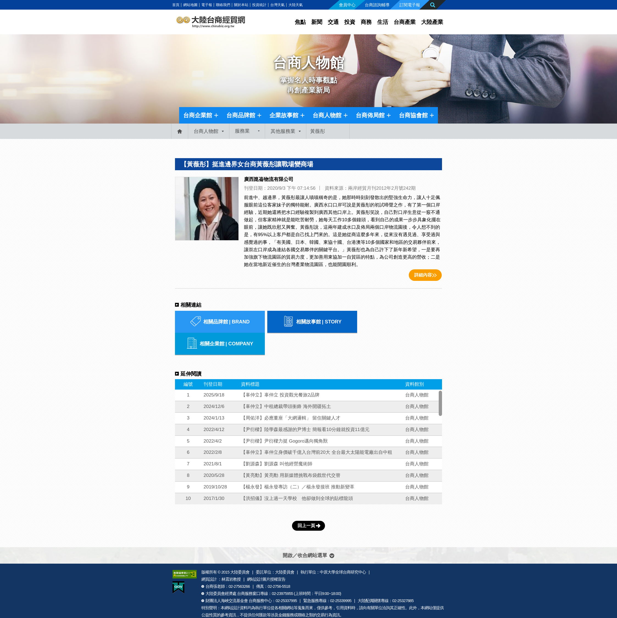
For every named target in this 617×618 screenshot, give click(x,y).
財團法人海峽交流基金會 (226, 578)
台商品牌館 (240, 115)
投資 (349, 22)
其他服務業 (283, 131)
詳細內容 (423, 275)
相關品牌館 (218, 322)
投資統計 (259, 5)
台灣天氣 (277, 5)
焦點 (300, 22)
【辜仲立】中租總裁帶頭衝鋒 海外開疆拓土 (286, 384)
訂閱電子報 (409, 4)
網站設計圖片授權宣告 (266, 557)
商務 (366, 22)
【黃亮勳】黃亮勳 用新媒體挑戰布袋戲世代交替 (290, 453)
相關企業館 (398, 322)
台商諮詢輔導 (377, 4)
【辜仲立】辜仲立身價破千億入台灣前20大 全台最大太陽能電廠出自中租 (316, 430)
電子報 (206, 5)
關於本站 (241, 5)
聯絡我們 (223, 5)
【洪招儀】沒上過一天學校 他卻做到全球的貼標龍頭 (297, 476)
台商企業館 (197, 115)
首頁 (175, 5)
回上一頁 (306, 503)
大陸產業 (432, 22)
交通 (333, 22)
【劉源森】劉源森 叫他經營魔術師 (276, 441)
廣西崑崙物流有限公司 (268, 179)
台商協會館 (413, 115)
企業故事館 (283, 115)
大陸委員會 (239, 550)
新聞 (316, 22)
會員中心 (347, 4)
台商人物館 (327, 115)
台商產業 (405, 22)
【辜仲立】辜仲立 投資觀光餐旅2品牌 (280, 373)
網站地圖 (190, 5)
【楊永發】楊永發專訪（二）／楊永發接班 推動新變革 (297, 465)
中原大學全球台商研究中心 (343, 550)
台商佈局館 (370, 115)
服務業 (242, 131)
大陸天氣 (295, 5)
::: (169, 5)
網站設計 (232, 585)
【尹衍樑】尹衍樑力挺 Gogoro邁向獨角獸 (284, 419)
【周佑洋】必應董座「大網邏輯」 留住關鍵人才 (290, 396)
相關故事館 (308, 322)
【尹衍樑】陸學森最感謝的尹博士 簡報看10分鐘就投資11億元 (305, 407)
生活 (382, 22)
